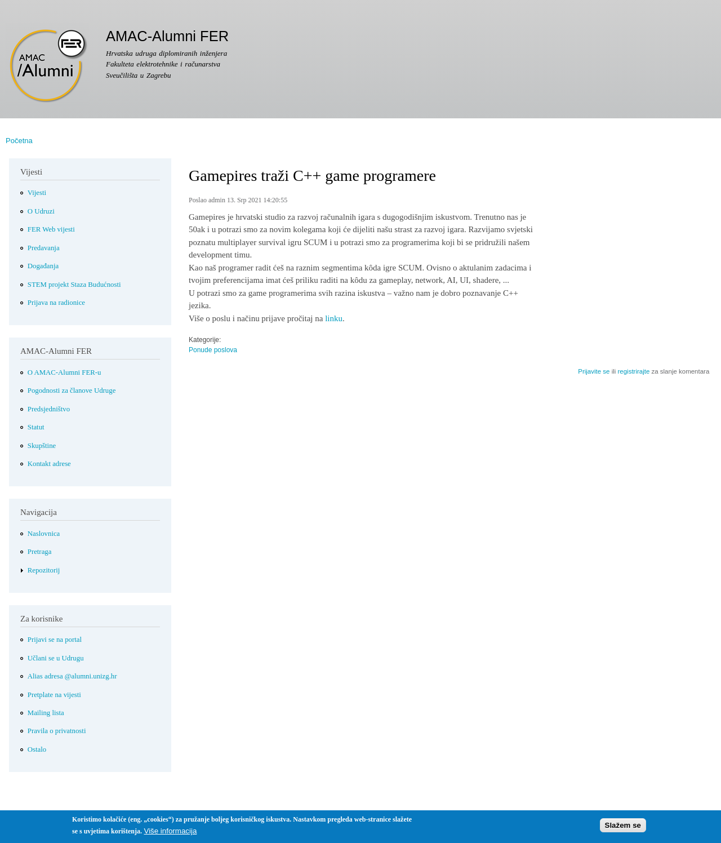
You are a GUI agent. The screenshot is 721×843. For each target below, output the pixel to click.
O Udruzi (41, 211)
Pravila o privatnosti (57, 731)
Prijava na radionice (56, 303)
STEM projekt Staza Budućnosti (74, 285)
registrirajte (633, 371)
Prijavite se (593, 371)
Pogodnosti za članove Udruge (72, 390)
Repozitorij (44, 570)
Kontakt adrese (49, 464)
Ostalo (37, 749)
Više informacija (170, 833)
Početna (19, 140)
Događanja (43, 266)
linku (333, 318)
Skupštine (42, 446)
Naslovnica (44, 534)
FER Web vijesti (51, 229)
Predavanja (44, 248)
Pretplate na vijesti (54, 695)
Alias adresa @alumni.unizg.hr (72, 676)
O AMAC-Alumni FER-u (64, 372)
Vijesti (37, 193)
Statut (36, 427)
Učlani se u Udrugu (56, 658)
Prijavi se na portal (55, 640)
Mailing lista (46, 713)
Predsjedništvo (49, 409)
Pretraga (40, 552)
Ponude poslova (213, 350)
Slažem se (623, 827)
